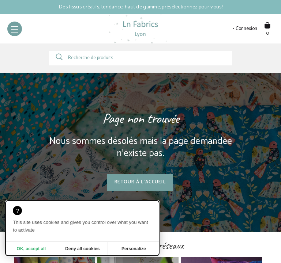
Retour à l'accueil (140, 182)
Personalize (133, 248)
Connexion (246, 29)
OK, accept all (31, 248)
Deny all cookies (82, 248)
